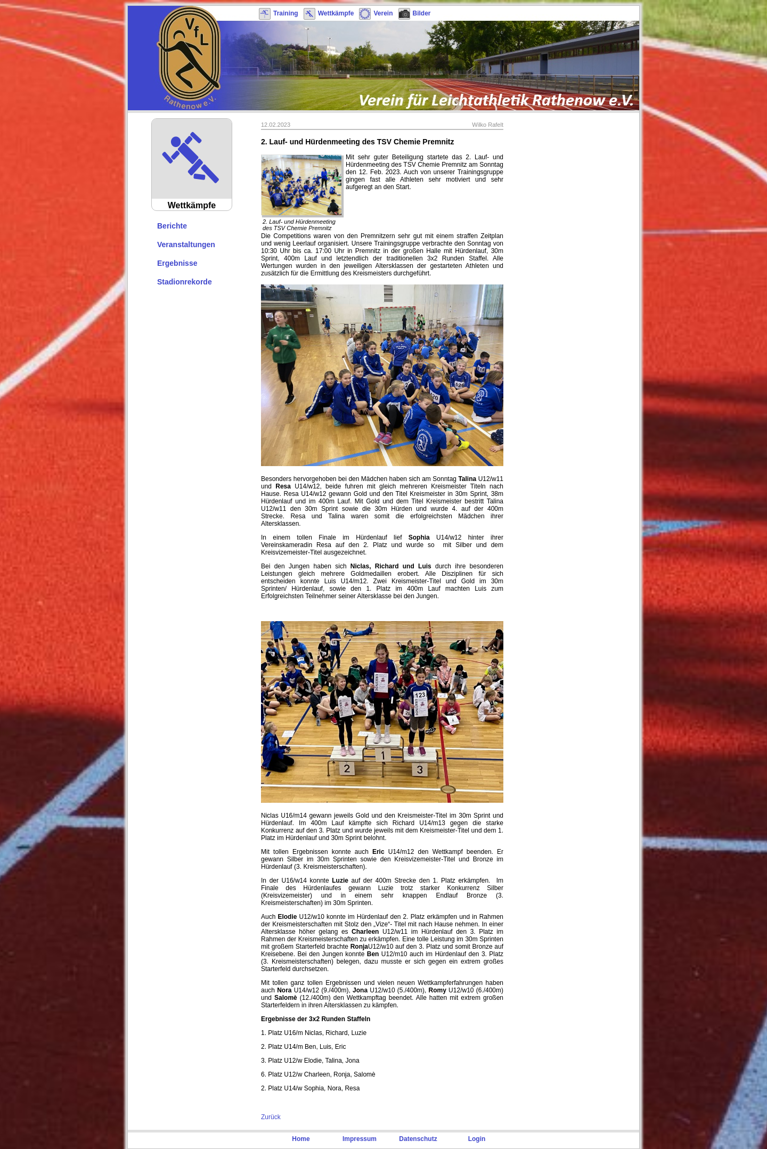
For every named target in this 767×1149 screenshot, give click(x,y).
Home (300, 1139)
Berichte (172, 226)
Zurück (271, 1117)
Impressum (359, 1139)
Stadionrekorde (184, 282)
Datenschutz (418, 1139)
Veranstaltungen (186, 244)
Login (477, 1139)
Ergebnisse (177, 263)
